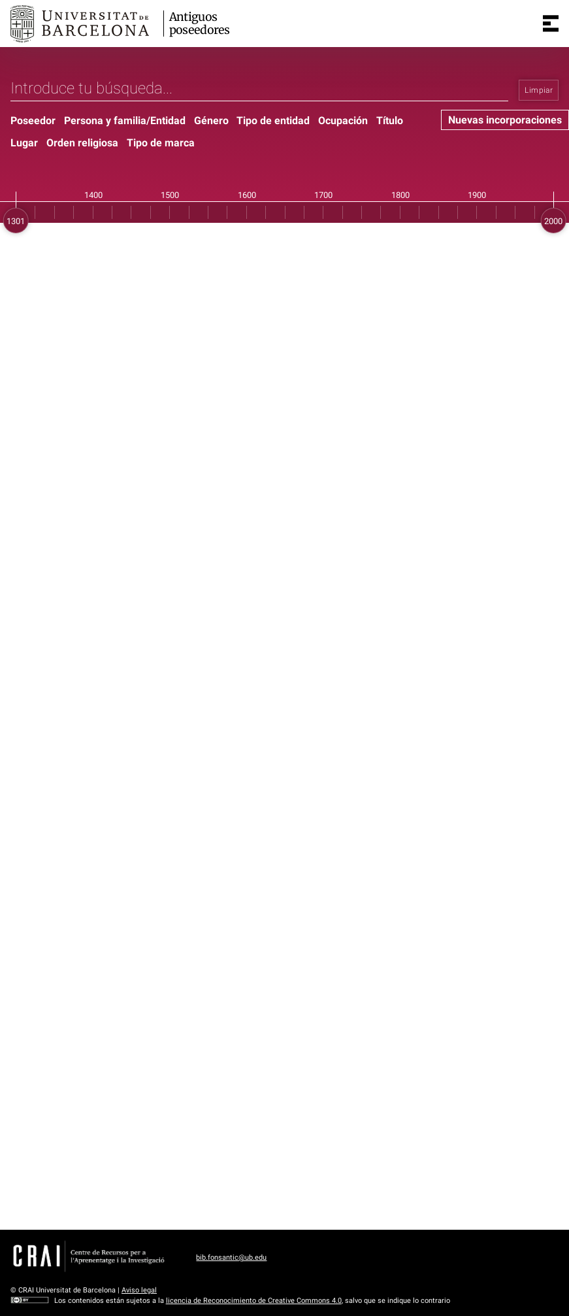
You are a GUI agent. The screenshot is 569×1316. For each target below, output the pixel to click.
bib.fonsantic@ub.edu (231, 1257)
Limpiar (539, 90)
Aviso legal (139, 1290)
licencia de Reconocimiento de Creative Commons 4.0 (254, 1300)
